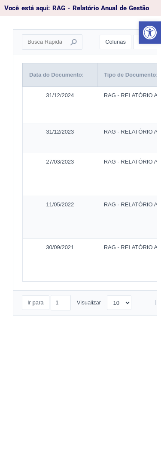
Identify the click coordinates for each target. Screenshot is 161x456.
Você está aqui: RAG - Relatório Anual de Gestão (76, 8)
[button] (150, 32)
